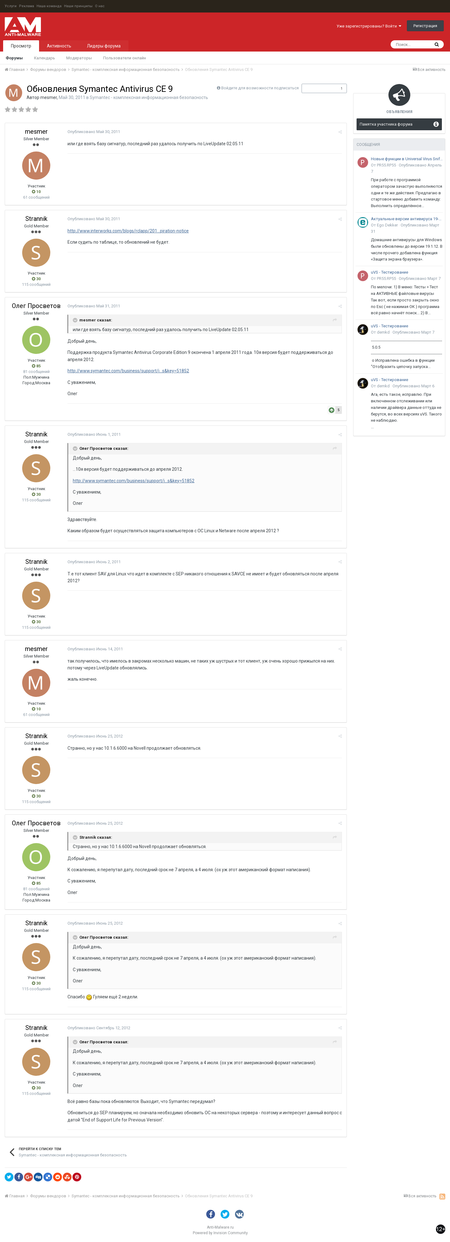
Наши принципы (78, 6)
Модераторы (79, 58)
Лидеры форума (104, 45)
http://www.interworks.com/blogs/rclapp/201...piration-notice (128, 230)
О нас (100, 6)
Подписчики (318, 88)
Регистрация (425, 25)
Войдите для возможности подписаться (260, 88)
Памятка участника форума (386, 124)
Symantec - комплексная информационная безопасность (149, 97)
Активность (59, 45)
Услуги (11, 6)
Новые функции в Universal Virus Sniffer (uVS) (407, 158)
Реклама (26, 6)
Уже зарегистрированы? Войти (369, 26)
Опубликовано (94, 131)
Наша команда (49, 6)
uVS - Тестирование (389, 272)
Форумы (14, 58)
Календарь (44, 58)
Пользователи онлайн (124, 58)
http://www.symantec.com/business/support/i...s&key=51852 (128, 370)
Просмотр (21, 45)
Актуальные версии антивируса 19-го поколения (407, 218)
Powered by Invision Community (220, 1233)
